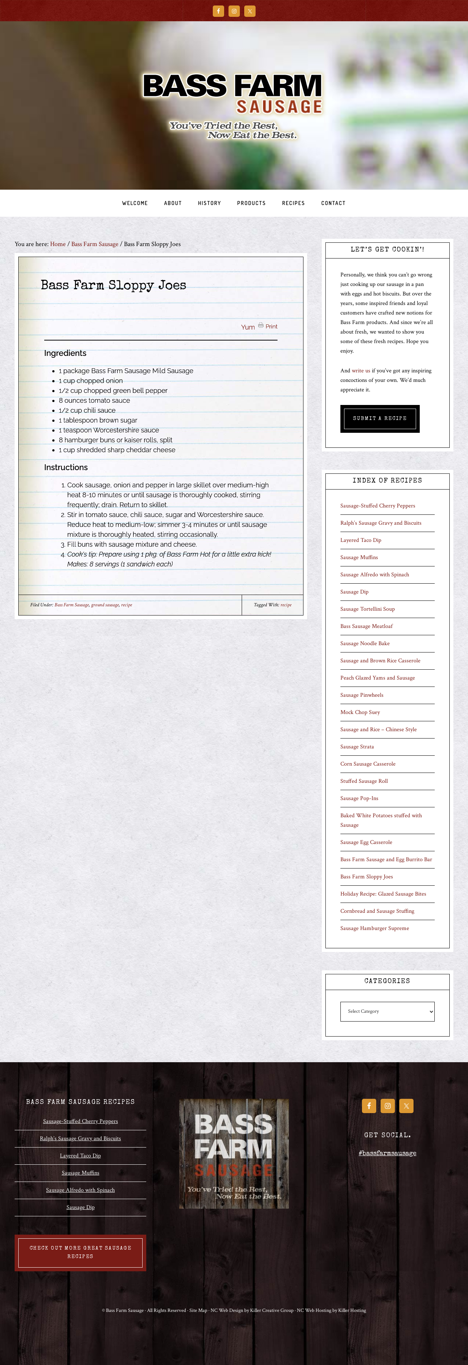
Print (271, 326)
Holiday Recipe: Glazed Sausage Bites (383, 894)
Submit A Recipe (380, 418)
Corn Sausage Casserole (368, 764)
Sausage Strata (357, 747)
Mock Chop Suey (360, 712)
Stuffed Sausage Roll (364, 781)
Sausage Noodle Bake (365, 643)
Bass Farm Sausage (234, 105)
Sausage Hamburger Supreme (374, 928)
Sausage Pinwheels (362, 695)
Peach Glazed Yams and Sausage (377, 678)
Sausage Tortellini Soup (367, 609)
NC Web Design (227, 1310)
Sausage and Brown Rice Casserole (380, 661)
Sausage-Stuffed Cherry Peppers (377, 506)
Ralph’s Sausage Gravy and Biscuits (381, 523)
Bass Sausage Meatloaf (366, 626)
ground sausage (105, 605)
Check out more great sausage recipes (81, 1253)
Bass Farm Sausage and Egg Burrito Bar (386, 859)
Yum (248, 327)
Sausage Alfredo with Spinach (374, 575)
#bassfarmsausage (387, 1153)
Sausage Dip (354, 592)
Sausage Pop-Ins (359, 798)
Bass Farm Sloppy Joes (366, 877)
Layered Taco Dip (360, 540)
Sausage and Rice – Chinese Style (378, 729)
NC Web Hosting (314, 1310)
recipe (126, 605)
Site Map (198, 1310)
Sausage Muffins (359, 557)
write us (361, 371)
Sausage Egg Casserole (366, 842)
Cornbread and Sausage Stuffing (377, 911)
